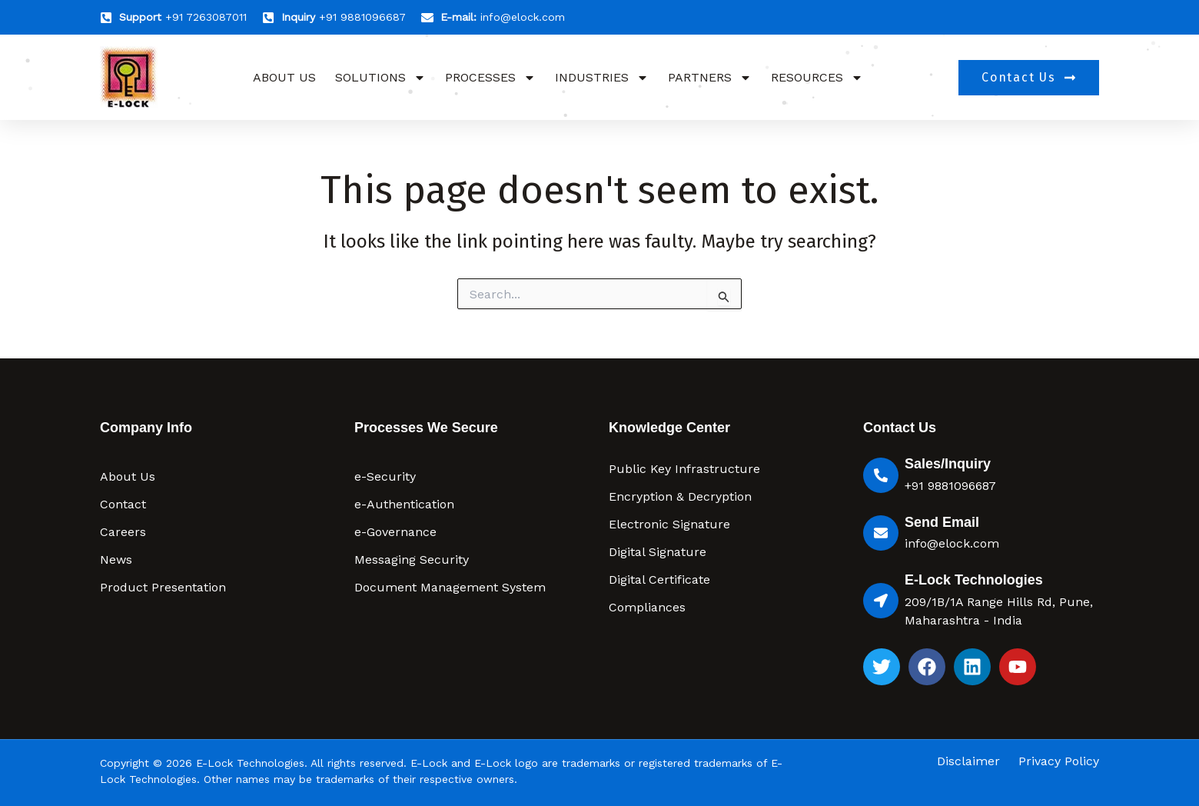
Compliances (647, 607)
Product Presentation (163, 587)
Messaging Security (411, 559)
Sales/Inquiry (948, 463)
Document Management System (450, 587)
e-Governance (395, 532)
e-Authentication (404, 504)
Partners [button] (710, 78)
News (116, 559)
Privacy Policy (1058, 761)
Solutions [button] (380, 78)
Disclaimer (968, 761)
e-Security (385, 476)
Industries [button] (602, 78)
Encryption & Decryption (680, 496)
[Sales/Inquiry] (880, 475)
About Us (284, 77)
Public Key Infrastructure (684, 468)
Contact (123, 504)
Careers (123, 532)
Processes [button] (490, 78)
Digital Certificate (659, 579)
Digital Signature (657, 552)
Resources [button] (817, 78)
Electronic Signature (669, 524)
